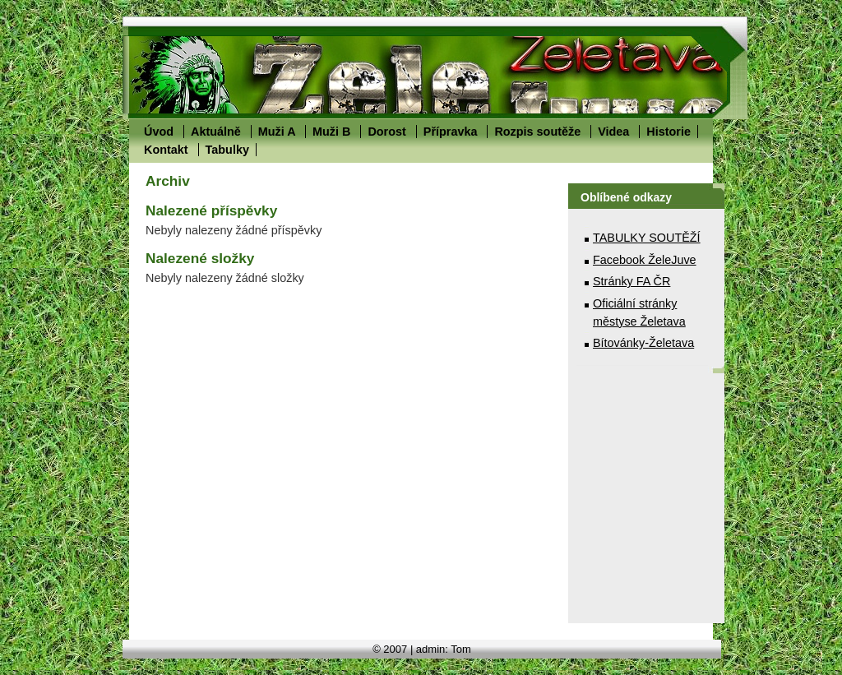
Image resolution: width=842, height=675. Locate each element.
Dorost (386, 131)
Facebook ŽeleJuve (644, 259)
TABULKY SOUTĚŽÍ (647, 237)
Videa (613, 131)
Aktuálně (216, 131)
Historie (668, 131)
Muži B (331, 131)
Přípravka (450, 131)
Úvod (158, 131)
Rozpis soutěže (537, 131)
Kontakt (166, 149)
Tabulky (227, 149)
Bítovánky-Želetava (643, 342)
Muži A (276, 131)
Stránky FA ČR (631, 281)
